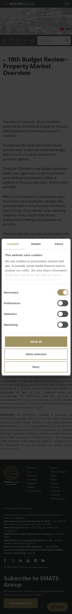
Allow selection (36, 354)
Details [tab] (36, 243)
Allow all (36, 341)
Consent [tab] (13, 243)
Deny (36, 366)
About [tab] (59, 243)
